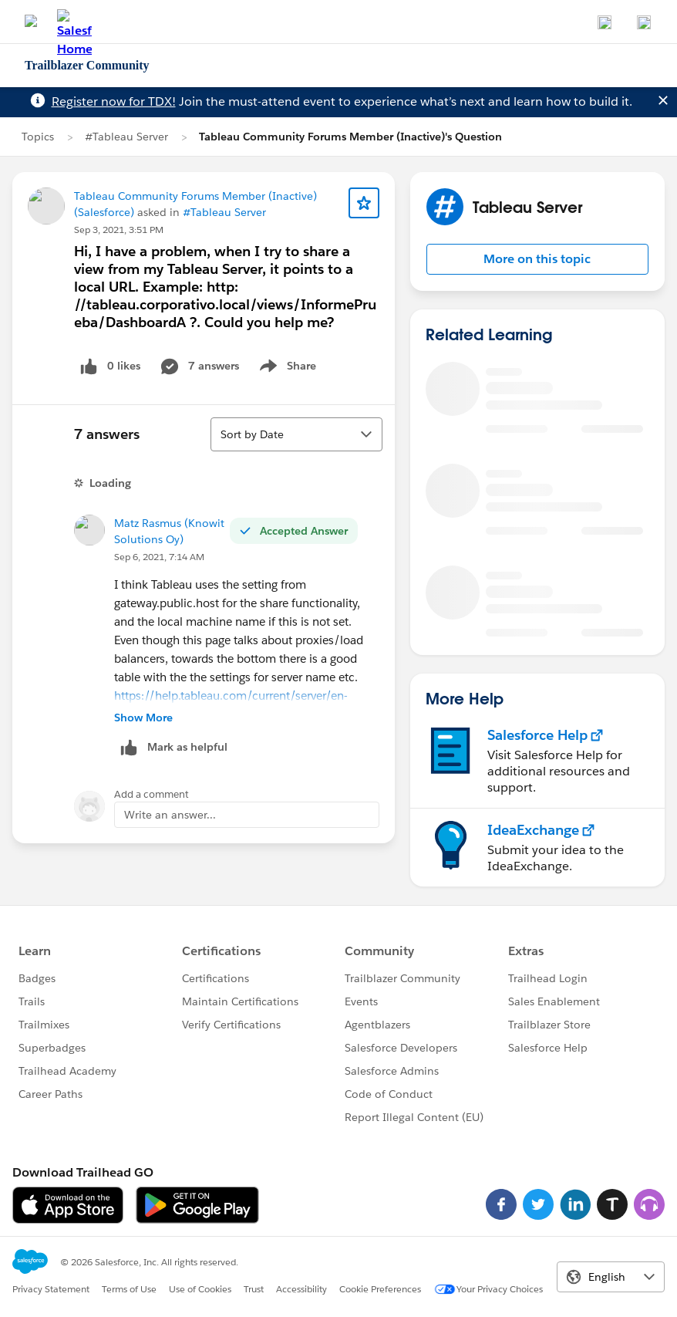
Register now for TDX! (114, 101)
